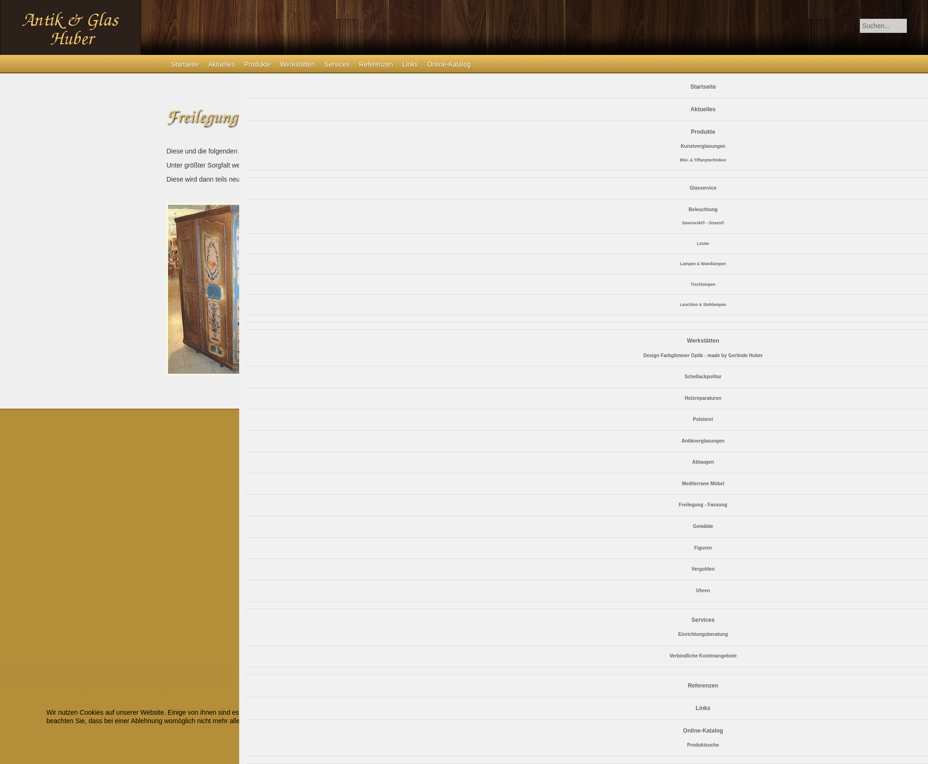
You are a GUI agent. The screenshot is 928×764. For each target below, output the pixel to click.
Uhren (703, 590)
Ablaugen (703, 462)
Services (337, 64)
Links (410, 64)
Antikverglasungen (703, 440)
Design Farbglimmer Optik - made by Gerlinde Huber (703, 355)
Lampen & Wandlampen (703, 263)
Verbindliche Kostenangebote (703, 655)
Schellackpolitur (703, 376)
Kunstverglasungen (703, 146)
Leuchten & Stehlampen (703, 304)
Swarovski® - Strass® (703, 223)
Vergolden (703, 569)
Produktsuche (703, 745)
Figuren (703, 547)
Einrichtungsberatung (703, 634)
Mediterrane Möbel (703, 483)
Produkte (257, 64)
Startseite (185, 64)
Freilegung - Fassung (703, 504)
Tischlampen (703, 284)
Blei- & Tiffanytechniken (703, 160)
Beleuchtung (702, 209)
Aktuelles (221, 64)
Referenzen (376, 64)
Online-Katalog (449, 64)
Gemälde (703, 526)
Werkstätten (297, 64)
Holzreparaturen (703, 398)
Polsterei (703, 419)
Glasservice (703, 188)
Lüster (703, 243)
